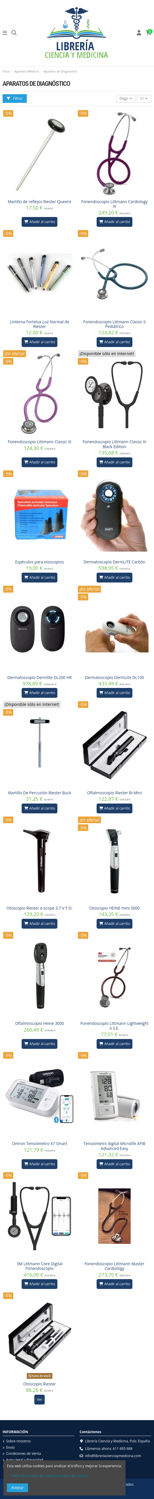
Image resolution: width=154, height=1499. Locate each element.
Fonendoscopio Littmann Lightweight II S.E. (114, 1026)
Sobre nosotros (18, 1441)
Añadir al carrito (39, 221)
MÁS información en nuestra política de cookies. (50, 1475)
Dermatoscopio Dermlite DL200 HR (39, 677)
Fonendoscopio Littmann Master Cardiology (114, 1266)
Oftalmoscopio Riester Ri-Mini (114, 792)
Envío (10, 1447)
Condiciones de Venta (23, 1453)
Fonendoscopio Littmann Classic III (39, 441)
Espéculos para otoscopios (39, 562)
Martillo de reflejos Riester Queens (39, 201)
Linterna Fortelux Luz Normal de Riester (39, 324)
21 (144, 98)
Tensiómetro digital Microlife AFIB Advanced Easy (114, 1146)
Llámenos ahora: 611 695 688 (108, 1448)
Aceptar (17, 1487)
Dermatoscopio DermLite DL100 (114, 677)
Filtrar (14, 98)
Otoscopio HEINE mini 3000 (114, 908)
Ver (39, 1399)
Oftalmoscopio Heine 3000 (39, 1023)
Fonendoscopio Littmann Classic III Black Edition (114, 444)
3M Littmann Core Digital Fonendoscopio (40, 1266)
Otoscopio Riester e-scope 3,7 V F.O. (40, 908)
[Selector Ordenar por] (126, 99)
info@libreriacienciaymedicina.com (113, 1455)
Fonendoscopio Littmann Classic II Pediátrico (114, 324)
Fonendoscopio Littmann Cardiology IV (114, 204)
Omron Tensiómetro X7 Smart (39, 1143)
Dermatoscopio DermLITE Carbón (114, 562)
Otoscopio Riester (39, 1384)
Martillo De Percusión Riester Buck (39, 792)
